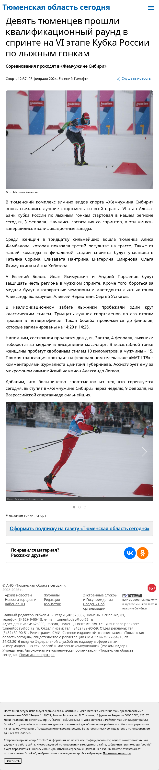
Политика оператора (37, 654)
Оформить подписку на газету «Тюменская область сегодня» (79, 528)
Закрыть (13, 760)
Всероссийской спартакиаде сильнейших (48, 395)
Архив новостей (18, 595)
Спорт (11, 78)
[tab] (74, 507)
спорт (41, 515)
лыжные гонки (21, 515)
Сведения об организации (94, 606)
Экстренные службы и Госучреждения (100, 597)
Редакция (52, 599)
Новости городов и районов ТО (20, 601)
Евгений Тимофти (74, 78)
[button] (144, 451)
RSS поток (52, 604)
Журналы (52, 595)
